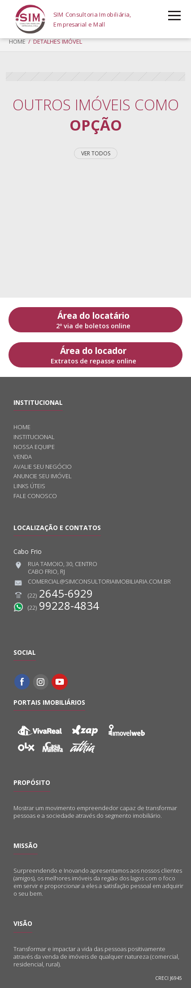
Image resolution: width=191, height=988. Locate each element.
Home (17, 41)
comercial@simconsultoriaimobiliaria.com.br (92, 583)
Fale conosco (35, 496)
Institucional (34, 437)
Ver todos (95, 153)
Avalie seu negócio (42, 467)
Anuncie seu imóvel (42, 476)
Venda (22, 457)
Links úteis (29, 486)
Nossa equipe (34, 447)
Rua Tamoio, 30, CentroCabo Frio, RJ (55, 568)
